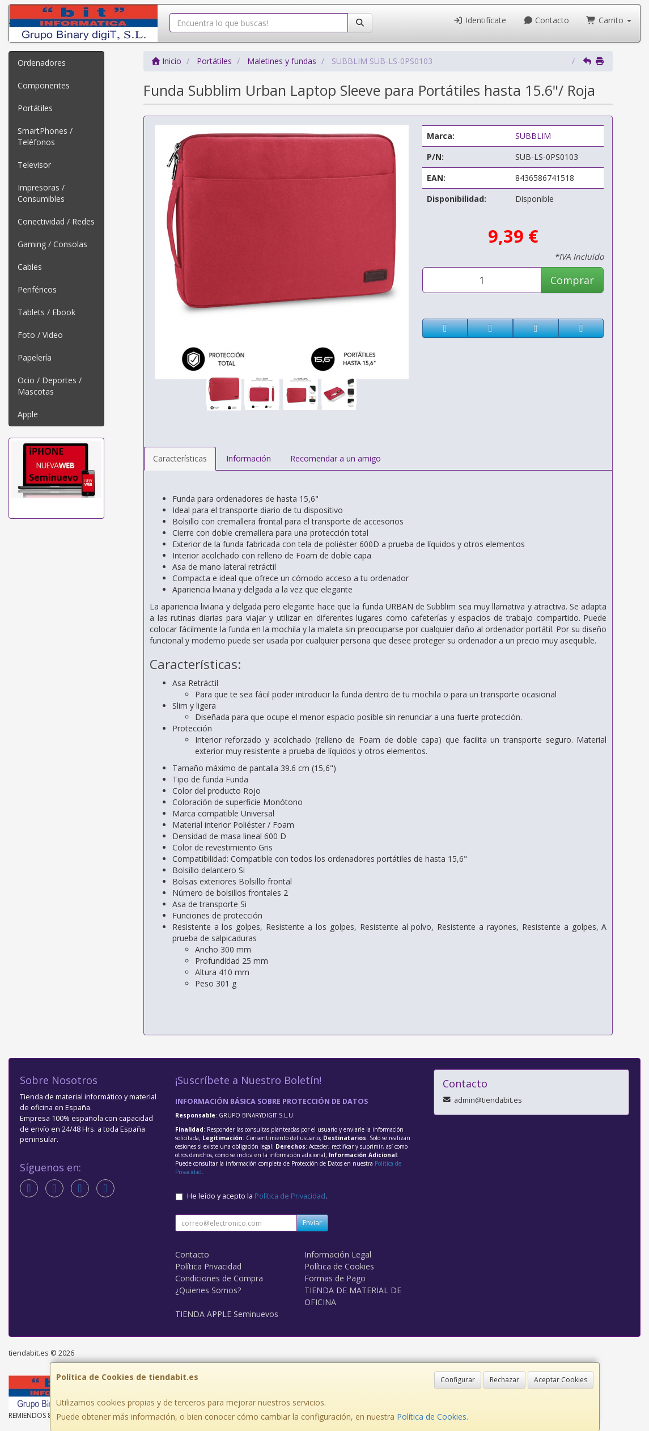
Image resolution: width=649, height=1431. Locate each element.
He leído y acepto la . (257, 1196)
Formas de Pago (335, 1278)
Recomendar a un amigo (335, 458)
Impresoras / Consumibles (41, 193)
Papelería (35, 357)
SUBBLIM (533, 135)
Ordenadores (42, 62)
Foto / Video (40, 334)
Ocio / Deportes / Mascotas (50, 386)
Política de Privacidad (289, 1196)
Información (248, 458)
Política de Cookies (431, 1416)
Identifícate (479, 20)
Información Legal (337, 1254)
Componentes (44, 85)
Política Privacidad (208, 1266)
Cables (30, 266)
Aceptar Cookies (560, 1380)
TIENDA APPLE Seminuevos (226, 1314)
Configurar (457, 1380)
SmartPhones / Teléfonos (45, 136)
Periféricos (37, 289)
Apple (28, 414)
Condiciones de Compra (219, 1278)
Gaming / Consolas (52, 244)
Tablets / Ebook (46, 312)
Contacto (546, 20)
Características (180, 458)
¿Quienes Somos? (208, 1290)
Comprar (572, 280)
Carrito (608, 20)
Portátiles (35, 108)
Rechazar (504, 1380)
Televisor (34, 164)
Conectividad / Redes (56, 221)
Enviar (312, 1222)
